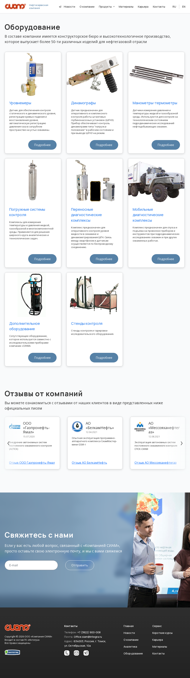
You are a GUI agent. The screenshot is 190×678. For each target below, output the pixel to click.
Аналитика (130, 646)
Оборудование (133, 653)
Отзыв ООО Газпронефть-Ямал (32, 463)
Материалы (159, 646)
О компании (131, 639)
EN (183, 6)
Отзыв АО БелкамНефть (89, 463)
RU (174, 6)
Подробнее (42, 145)
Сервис (157, 626)
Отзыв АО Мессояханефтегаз (155, 463)
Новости (69, 6)
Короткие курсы (162, 633)
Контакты (158, 653)
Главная (129, 626)
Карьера (157, 639)
